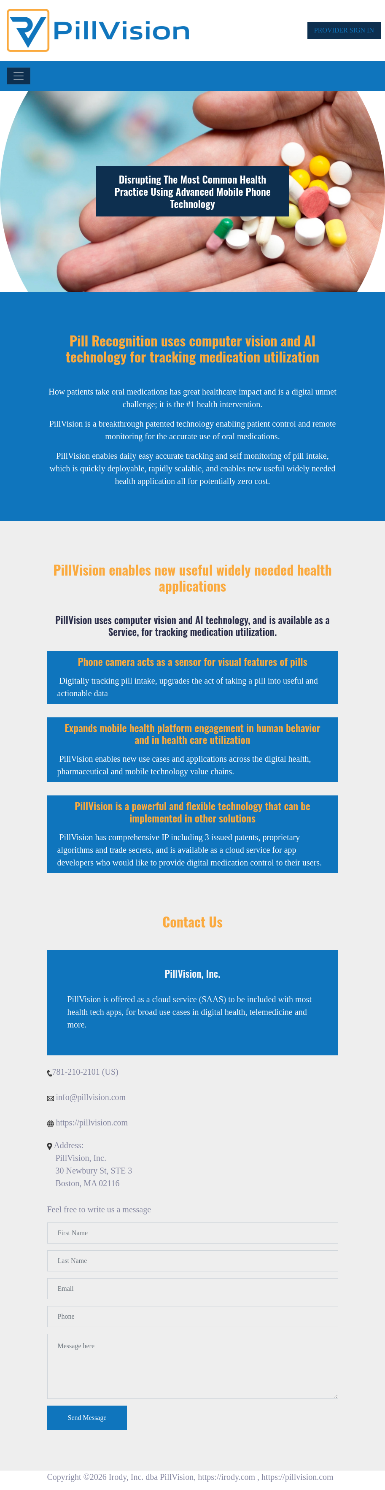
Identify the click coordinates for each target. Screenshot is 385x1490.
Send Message (87, 1417)
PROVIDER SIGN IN (344, 30)
